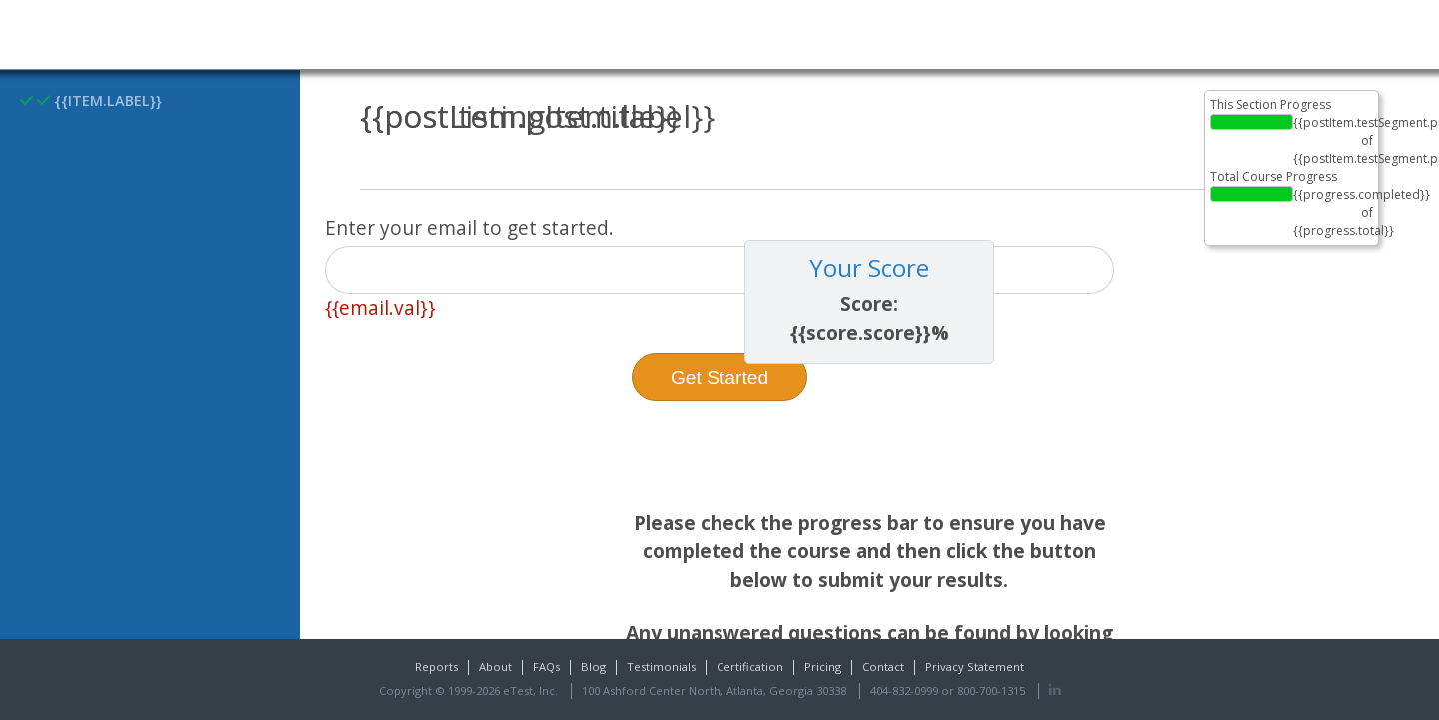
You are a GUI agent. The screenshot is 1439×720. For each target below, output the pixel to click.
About (495, 666)
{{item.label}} (91, 100)
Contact (883, 666)
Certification (750, 666)
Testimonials (661, 666)
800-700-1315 (991, 690)
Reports (436, 666)
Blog (593, 666)
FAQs (546, 666)
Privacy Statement (974, 666)
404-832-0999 (904, 690)
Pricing (822, 666)
